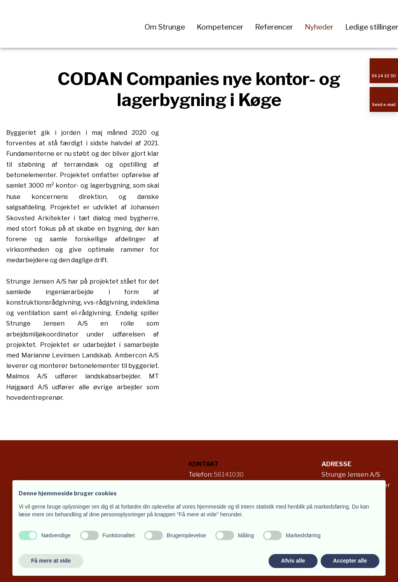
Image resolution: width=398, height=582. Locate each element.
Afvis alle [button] (293, 561)
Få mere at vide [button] (51, 561)
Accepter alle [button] (350, 561)
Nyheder (319, 27)
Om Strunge (165, 27)
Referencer (274, 27)
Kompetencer (220, 27)
